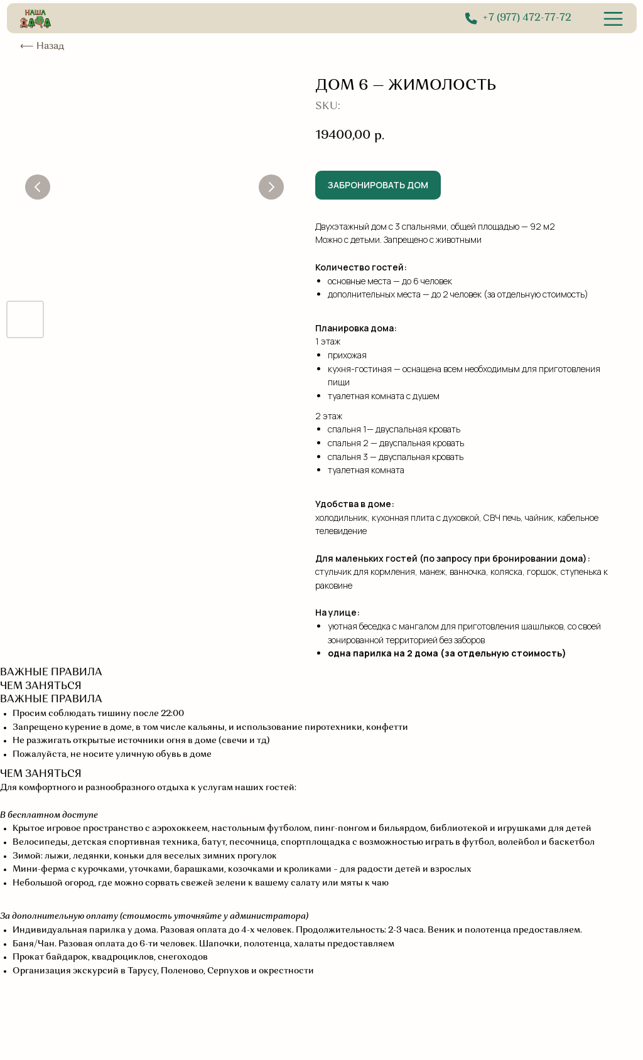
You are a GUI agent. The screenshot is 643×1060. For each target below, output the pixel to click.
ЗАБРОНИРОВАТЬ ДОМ (378, 185)
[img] (613, 19)
